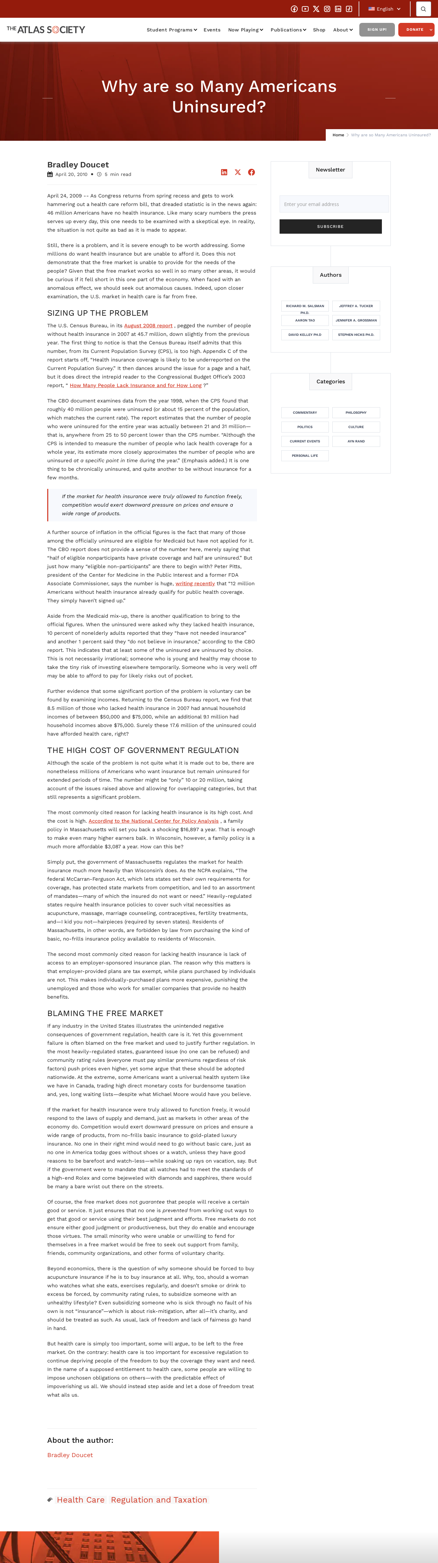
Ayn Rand (356, 441)
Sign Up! (377, 29)
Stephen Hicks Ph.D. (356, 335)
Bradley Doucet (70, 1455)
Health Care (81, 1500)
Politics (304, 427)
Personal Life (305, 455)
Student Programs (170, 29)
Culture (356, 427)
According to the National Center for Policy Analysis (154, 821)
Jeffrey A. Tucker (356, 306)
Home (338, 135)
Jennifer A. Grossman (356, 320)
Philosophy (356, 412)
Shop (319, 29)
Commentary (305, 412)
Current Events (305, 441)
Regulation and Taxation (159, 1500)
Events (212, 29)
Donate (415, 29)
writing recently (195, 583)
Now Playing (243, 29)
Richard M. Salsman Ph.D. (305, 308)
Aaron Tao (305, 320)
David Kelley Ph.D (304, 335)
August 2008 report (148, 326)
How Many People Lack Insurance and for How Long (136, 385)
